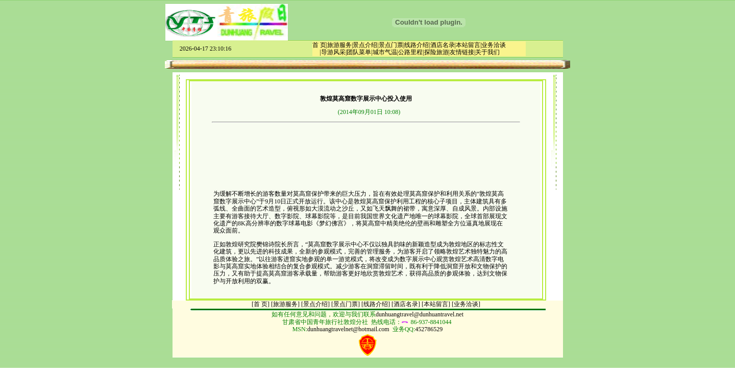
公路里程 (410, 52)
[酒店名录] (405, 304)
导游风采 (333, 52)
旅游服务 (339, 45)
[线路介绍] (375, 304)
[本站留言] (436, 304)
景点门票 (391, 45)
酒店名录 (442, 45)
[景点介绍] (315, 304)
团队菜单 (359, 52)
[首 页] (261, 304)
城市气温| (385, 52)
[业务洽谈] (466, 304)
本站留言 (468, 45)
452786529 (429, 329)
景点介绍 (365, 45)
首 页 (319, 45)
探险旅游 (436, 52)
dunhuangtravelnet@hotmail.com (348, 329)
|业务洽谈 (493, 45)
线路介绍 (416, 45)
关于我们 (487, 52)
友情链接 (462, 52)
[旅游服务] (285, 304)
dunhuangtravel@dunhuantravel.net (419, 314)
